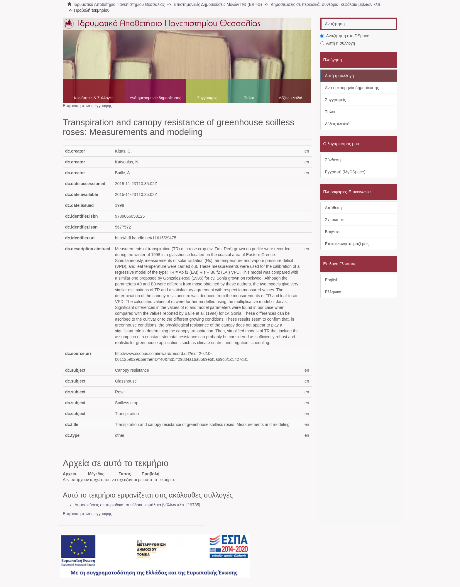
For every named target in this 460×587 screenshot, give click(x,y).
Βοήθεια (332, 231)
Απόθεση (333, 207)
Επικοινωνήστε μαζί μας (347, 243)
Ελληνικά (333, 292)
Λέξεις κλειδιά (290, 98)
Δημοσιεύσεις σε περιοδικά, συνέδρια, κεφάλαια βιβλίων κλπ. (326, 4)
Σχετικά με (334, 219)
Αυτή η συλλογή (337, 43)
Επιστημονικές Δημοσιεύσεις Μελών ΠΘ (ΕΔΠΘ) (218, 4)
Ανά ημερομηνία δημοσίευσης (155, 98)
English (332, 280)
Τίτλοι (249, 98)
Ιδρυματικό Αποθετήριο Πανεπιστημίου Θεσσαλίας (119, 4)
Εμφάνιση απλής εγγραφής (87, 105)
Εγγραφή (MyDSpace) (345, 172)
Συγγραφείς (207, 98)
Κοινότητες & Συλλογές (94, 98)
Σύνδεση (333, 160)
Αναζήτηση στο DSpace (344, 35)
